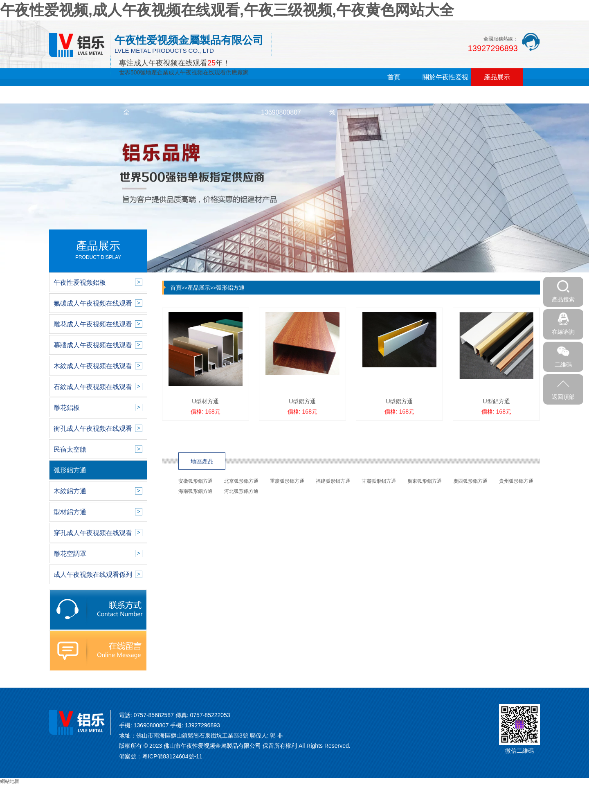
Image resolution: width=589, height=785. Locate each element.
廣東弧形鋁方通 (424, 481)
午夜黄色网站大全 (126, 103)
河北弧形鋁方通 (241, 491)
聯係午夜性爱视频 (332, 103)
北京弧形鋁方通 (241, 481)
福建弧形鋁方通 (333, 481)
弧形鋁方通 (230, 287)
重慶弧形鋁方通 (287, 481)
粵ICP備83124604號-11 (172, 756)
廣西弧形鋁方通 (470, 481)
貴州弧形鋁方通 (516, 481)
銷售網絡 (229, 94)
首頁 (393, 77)
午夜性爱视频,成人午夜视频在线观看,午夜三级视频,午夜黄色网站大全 (227, 10)
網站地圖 (10, 781)
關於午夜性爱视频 (445, 86)
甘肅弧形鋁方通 (379, 481)
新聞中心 (75, 94)
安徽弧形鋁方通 (195, 481)
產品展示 (497, 77)
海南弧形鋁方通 (195, 491)
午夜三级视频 (178, 94)
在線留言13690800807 (281, 103)
